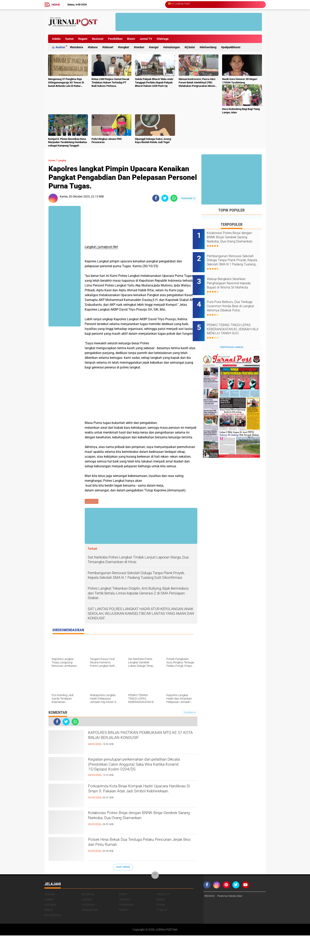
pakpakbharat (231, 47)
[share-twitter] (164, 198)
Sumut (69, 38)
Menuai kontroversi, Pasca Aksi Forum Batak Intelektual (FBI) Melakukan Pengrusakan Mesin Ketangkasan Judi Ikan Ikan (197, 83)
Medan (139, 47)
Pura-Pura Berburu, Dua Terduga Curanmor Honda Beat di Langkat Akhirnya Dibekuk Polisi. (233, 298)
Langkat (124, 47)
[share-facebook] (155, 198)
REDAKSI (210, 896)
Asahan (60, 47)
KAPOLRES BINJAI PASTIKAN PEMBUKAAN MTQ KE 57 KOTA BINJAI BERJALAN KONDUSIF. (137, 741)
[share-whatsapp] (173, 198)
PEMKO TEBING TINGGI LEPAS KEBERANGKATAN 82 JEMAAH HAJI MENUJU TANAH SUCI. (235, 318)
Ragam (82, 38)
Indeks (56, 38)
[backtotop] (155, 876)
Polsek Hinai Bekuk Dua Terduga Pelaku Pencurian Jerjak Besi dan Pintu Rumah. (133, 844)
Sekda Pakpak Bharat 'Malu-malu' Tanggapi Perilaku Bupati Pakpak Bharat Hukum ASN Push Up (154, 82)
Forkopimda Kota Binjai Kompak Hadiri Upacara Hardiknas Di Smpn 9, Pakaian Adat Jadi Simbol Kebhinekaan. (142, 794)
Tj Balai (190, 47)
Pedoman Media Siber (231, 896)
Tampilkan (189, 713)
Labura (93, 47)
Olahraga (163, 38)
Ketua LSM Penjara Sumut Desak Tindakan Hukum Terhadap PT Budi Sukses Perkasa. (110, 82)
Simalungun (172, 47)
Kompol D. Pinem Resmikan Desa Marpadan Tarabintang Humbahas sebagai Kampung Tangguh (67, 142)
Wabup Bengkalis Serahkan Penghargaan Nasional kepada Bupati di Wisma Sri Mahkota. (234, 278)
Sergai (154, 47)
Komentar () (188, 198)
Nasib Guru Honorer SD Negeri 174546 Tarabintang (239, 81)
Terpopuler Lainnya (231, 333)
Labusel (108, 47)
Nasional (97, 38)
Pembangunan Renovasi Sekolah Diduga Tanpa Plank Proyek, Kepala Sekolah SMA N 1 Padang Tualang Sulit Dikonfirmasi (235, 257)
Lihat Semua (123, 867)
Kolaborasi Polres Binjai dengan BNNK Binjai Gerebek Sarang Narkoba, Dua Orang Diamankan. (138, 821)
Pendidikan (115, 38)
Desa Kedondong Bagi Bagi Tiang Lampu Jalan (241, 110)
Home (56, 4)
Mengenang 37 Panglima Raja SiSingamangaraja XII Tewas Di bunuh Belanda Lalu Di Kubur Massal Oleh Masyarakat (66, 83)
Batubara (77, 47)
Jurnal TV (146, 38)
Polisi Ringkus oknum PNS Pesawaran (107, 140)
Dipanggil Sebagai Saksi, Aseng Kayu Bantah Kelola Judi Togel (153, 140)
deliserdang (208, 47)
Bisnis (131, 38)
